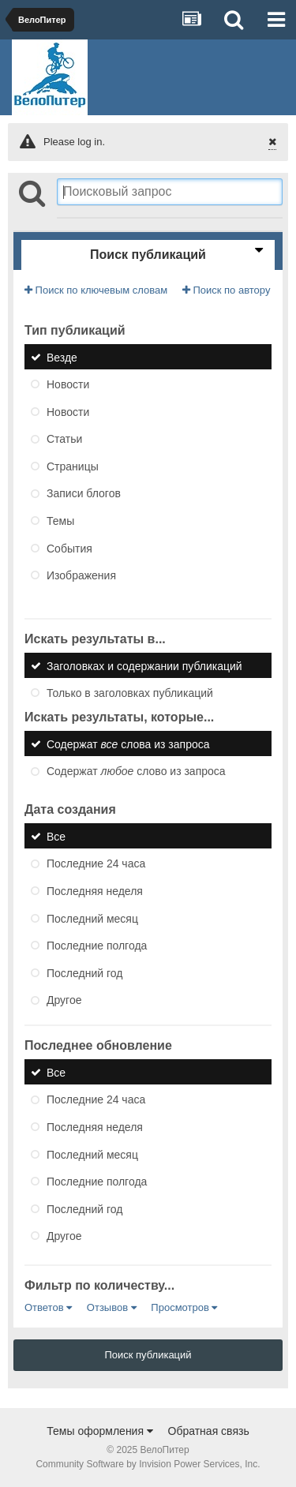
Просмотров (184, 1307)
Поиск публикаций (147, 1355)
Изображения (81, 575)
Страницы (73, 465)
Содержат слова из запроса (128, 743)
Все (56, 836)
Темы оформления (100, 1431)
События (69, 547)
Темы (60, 521)
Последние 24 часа (96, 863)
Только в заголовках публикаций (130, 693)
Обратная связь (208, 1431)
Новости (68, 384)
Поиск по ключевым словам (95, 290)
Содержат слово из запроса (136, 771)
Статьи (64, 439)
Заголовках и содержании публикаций (144, 665)
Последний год (84, 972)
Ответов (48, 1307)
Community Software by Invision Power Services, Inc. (148, 1464)
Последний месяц (92, 918)
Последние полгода (97, 945)
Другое (64, 1000)
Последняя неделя (95, 891)
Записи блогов (84, 493)
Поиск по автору (226, 290)
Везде (62, 356)
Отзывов (112, 1307)
